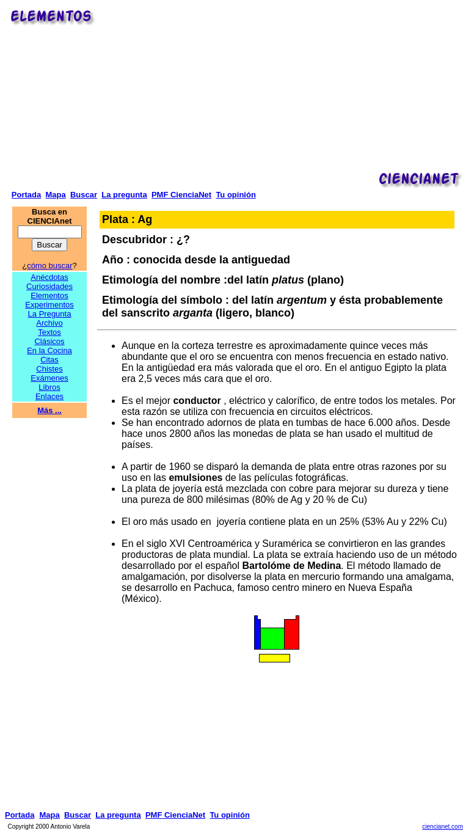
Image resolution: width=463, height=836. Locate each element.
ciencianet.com (442, 826)
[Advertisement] (281, 92)
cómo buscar (49, 265)
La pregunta (124, 194)
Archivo (49, 323)
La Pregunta (49, 313)
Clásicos (49, 341)
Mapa (55, 194)
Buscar (83, 194)
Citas (49, 359)
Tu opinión (235, 194)
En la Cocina (49, 350)
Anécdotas (49, 277)
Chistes (49, 368)
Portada (26, 194)
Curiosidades (49, 286)
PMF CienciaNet (181, 194)
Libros (49, 387)
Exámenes (49, 378)
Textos (49, 332)
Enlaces (49, 396)
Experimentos (49, 304)
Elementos (49, 295)
